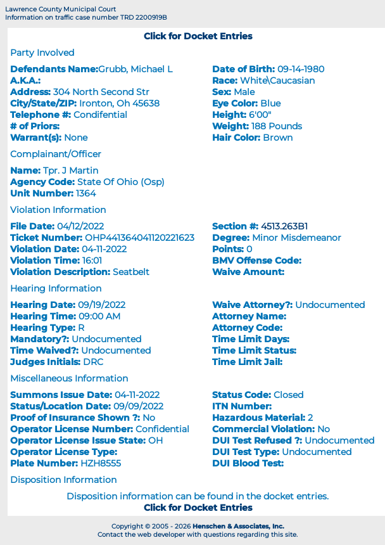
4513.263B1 (284, 226)
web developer (161, 534)
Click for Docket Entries (198, 36)
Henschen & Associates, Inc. (238, 526)
